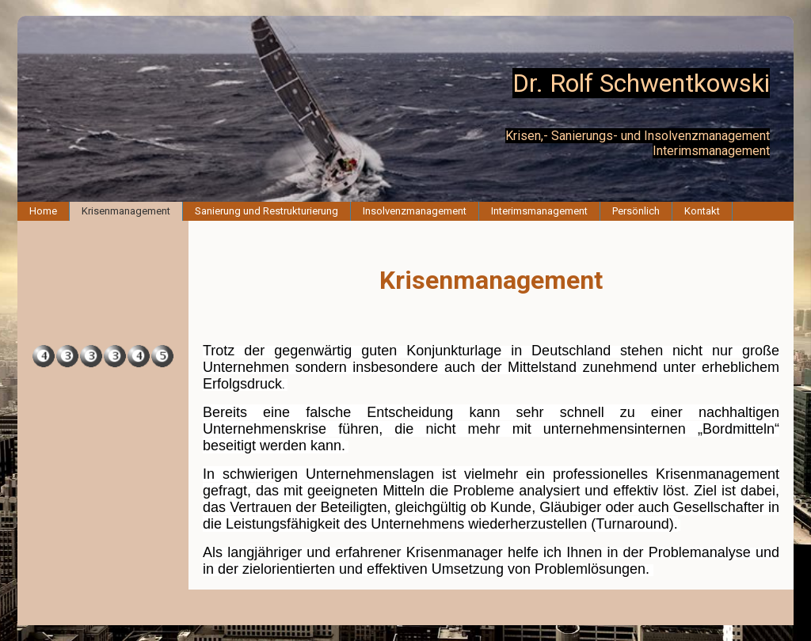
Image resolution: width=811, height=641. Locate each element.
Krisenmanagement (126, 211)
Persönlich (636, 211)
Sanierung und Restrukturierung (266, 211)
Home (43, 211)
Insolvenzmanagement (414, 211)
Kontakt (702, 211)
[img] (405, 109)
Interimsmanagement (539, 211)
